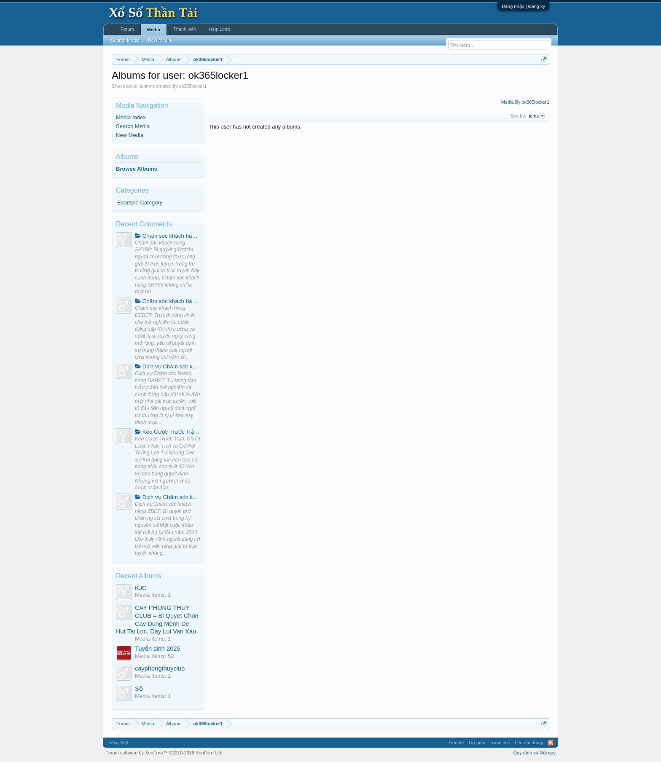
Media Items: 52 (154, 656)
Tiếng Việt (117, 742)
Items (536, 116)
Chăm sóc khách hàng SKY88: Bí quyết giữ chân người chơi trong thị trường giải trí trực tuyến (167, 236)
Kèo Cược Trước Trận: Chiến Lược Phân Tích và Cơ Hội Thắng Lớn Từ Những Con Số (167, 432)
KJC (141, 588)
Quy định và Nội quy (534, 752)
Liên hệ (456, 742)
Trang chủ (500, 742)
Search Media (133, 126)
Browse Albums (136, 169)
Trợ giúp (476, 742)
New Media (129, 135)
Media (153, 29)
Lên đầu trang (529, 742)
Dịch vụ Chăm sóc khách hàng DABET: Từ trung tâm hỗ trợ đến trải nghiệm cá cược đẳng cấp (167, 366)
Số (139, 688)
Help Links (219, 29)
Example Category (139, 202)
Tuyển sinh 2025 (157, 648)
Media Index (131, 117)
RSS (551, 743)
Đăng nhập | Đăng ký (523, 6)
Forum (127, 29)
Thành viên (184, 29)
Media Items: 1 (153, 595)
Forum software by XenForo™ (164, 752)
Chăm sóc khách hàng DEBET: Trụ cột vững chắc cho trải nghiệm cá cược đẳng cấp (167, 301)
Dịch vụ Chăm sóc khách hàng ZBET (167, 497)
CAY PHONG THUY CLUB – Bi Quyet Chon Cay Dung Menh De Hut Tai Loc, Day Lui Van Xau (157, 619)
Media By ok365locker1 (525, 102)
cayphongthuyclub (160, 668)
